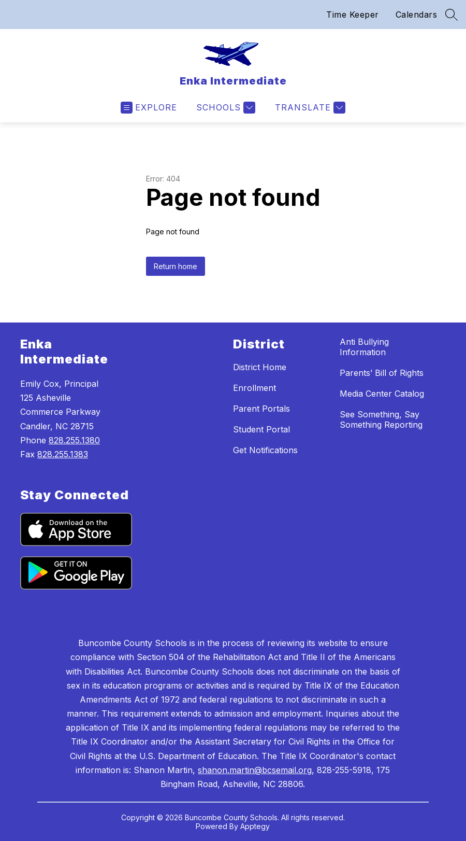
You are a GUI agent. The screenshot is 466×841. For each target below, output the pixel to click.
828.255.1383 (62, 454)
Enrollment (254, 388)
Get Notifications (265, 450)
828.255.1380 (74, 440)
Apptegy (255, 826)
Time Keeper (352, 14)
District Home (259, 367)
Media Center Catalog (382, 393)
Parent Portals (261, 408)
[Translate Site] (308, 107)
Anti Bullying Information (364, 347)
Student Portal (261, 429)
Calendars (417, 14)
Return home (175, 266)
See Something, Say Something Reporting (381, 419)
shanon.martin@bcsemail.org (255, 770)
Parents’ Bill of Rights (382, 373)
